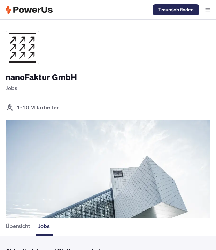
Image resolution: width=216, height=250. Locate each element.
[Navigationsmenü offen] (207, 9)
